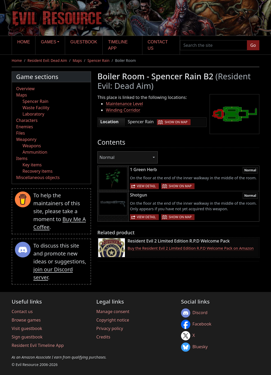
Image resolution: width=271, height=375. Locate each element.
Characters (27, 120)
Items (22, 158)
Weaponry (26, 139)
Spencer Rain (98, 60)
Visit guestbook (27, 328)
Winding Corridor (123, 110)
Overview (25, 89)
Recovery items (37, 171)
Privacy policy (109, 328)
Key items (32, 165)
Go (253, 45)
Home (23, 42)
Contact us (158, 45)
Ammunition (34, 152)
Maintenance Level (124, 104)
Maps (77, 60)
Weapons (31, 146)
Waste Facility (35, 108)
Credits (103, 337)
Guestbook (83, 42)
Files (20, 133)
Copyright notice (112, 320)
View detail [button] (146, 186)
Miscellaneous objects (38, 177)
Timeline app (118, 45)
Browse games (26, 320)
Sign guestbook (27, 337)
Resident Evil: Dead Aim (47, 60)
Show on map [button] (176, 122)
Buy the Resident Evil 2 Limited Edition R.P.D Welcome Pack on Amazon (191, 248)
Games (48, 42)
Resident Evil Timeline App (38, 345)
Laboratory (33, 114)
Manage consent (112, 311)
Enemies (24, 127)
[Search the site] (213, 45)
